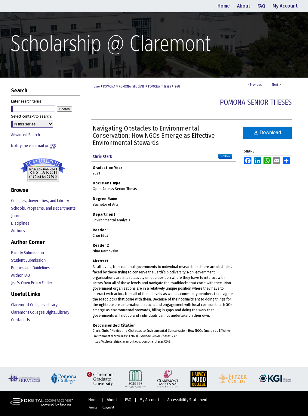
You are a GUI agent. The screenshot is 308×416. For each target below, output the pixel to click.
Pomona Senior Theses (256, 102)
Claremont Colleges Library (34, 304)
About (112, 399)
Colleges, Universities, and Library (40, 200)
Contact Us (20, 319)
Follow (225, 156)
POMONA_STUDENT (131, 86)
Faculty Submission (27, 252)
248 (177, 86)
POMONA (109, 86)
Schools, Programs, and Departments (43, 208)
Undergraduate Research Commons (43, 170)
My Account (150, 399)
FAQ (128, 399)
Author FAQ (20, 275)
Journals (18, 215)
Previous (256, 85)
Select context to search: (31, 116)
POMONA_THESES (159, 86)
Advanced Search (25, 134)
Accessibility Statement (187, 399)
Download (267, 132)
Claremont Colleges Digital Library (40, 312)
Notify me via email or (33, 145)
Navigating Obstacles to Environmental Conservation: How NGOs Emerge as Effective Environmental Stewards (154, 135)
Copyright (108, 407)
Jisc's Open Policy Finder (31, 282)
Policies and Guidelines (30, 267)
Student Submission (28, 260)
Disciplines (20, 223)
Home (95, 86)
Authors (18, 230)
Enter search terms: (26, 101)
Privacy (93, 407)
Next (275, 85)
